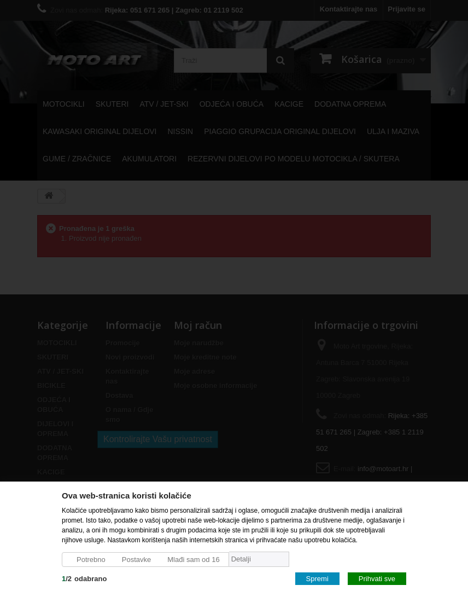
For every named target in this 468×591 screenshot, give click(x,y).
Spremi (317, 578)
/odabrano (84, 578)
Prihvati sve (377, 578)
